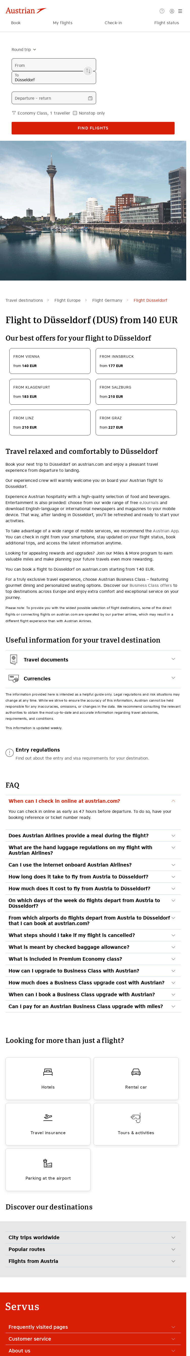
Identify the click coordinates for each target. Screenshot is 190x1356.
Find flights (93, 128)
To (17, 75)
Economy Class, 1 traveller (44, 113)
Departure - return (33, 98)
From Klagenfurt (31, 387)
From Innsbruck (117, 356)
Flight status (166, 22)
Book (16, 22)
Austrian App (165, 530)
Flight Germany (107, 300)
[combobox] (22, 49)
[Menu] (180, 11)
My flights (62, 22)
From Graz (111, 418)
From (20, 65)
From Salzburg (115, 387)
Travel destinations (24, 300)
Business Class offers (151, 585)
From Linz (23, 418)
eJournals (149, 502)
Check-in (113, 22)
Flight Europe (67, 300)
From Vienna (26, 356)
